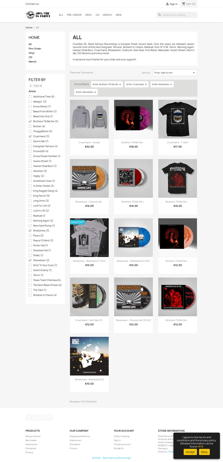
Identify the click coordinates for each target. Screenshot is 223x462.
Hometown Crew (44, 181)
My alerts (119, 448)
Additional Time (44, 96)
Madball (39, 215)
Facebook (29, 417)
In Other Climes (43, 186)
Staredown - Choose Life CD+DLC (133, 320)
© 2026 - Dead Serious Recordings (111, 458)
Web (118, 15)
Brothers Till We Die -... (134, 142)
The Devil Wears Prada (47, 285)
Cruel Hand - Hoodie (89, 142)
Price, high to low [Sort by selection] (175, 73)
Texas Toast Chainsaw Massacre (47, 280)
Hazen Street (42, 161)
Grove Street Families (47, 156)
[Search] (177, 15)
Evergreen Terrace (45, 146)
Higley (38, 176)
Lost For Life (42, 205)
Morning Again (43, 220)
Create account (122, 444)
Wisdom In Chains (45, 295)
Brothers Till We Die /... (134, 201)
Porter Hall (40, 245)
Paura (38, 235)
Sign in (117, 440)
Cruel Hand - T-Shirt (177, 142)
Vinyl (88, 15)
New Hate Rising (44, 225)
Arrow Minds (42, 106)
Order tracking (121, 436)
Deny (204, 452)
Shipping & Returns (80, 436)
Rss (36, 417)
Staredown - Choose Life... (89, 201)
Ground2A (40, 151)
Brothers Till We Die (45, 121)
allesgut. (40, 101)
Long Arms (41, 200)
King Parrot (41, 195)
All (61, 15)
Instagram (49, 417)
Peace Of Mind (43, 240)
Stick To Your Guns (45, 265)
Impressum (31, 444)
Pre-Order (74, 15)
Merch (107, 15)
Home (34, 37)
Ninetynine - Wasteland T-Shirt (89, 260)
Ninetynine (41, 230)
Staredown (41, 260)
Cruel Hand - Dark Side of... (89, 320)
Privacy (29, 452)
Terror (38, 275)
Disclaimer (31, 448)
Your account (124, 430)
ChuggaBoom (42, 131)
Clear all (35, 85)
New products (33, 436)
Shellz (38, 255)
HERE (200, 446)
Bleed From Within (45, 111)
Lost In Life (41, 210)
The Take (40, 290)
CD (97, 15)
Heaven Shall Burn (45, 166)
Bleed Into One (43, 116)
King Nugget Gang (45, 190)
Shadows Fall (42, 250)
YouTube (42, 417)
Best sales (31, 440)
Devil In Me (41, 141)
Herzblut (40, 171)
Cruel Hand (41, 136)
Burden (39, 126)
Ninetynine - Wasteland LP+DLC (133, 260)
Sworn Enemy (42, 270)
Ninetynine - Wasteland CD (89, 379)
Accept (190, 452)
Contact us (32, 4)
